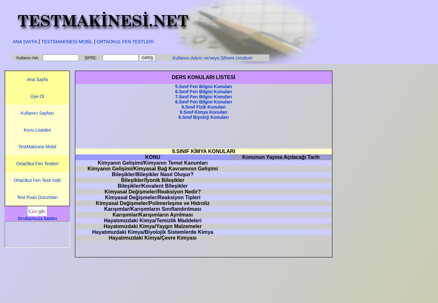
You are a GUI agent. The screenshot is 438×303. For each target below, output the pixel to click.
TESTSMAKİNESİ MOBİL (66, 41)
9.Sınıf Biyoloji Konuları (203, 117)
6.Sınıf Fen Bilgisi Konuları (203, 91)
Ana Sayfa (37, 79)
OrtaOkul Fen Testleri (37, 163)
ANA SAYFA (25, 41)
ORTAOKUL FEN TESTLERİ (125, 41)
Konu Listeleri (37, 130)
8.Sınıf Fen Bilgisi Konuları (203, 101)
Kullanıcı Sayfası (37, 113)
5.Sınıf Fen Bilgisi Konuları (203, 86)
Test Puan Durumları (37, 197)
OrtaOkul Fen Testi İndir (37, 180)
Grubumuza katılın (37, 218)
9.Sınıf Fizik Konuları (203, 107)
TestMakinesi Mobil (37, 146)
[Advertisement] (203, 134)
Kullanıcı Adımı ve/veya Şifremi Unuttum (213, 58)
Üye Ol (37, 96)
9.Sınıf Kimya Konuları (204, 112)
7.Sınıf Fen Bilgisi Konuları (203, 96)
